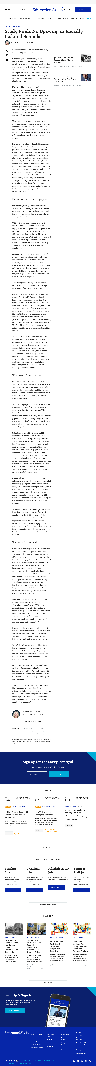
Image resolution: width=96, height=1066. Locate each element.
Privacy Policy (25, 1063)
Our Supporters (36, 1044)
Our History (34, 1037)
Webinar (8, 809)
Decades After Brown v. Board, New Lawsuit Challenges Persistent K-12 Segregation (12, 946)
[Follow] (38, 711)
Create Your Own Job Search (48, 904)
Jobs (76, 18)
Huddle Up (19, 834)
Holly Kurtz (17, 43)
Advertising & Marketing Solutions (80, 1037)
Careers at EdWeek (37, 1047)
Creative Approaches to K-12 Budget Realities (76, 811)
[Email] (37, 774)
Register (8, 833)
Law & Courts (58, 74)
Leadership (7, 18)
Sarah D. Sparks (58, 66)
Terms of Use (12, 1063)
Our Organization (36, 1034)
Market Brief (87, 18)
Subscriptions (65, 1034)
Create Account (14, 1010)
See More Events (48, 848)
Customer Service (51, 1043)
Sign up (59, 774)
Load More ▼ (48, 982)
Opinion (68, 18)
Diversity (26, 733)
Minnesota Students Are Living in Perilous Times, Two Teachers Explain (80, 946)
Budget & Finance (71, 806)
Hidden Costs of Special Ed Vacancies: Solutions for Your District (16, 815)
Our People (34, 1041)
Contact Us (50, 1031)
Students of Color (29, 728)
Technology (57, 18)
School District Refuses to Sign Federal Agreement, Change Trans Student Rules (34, 946)
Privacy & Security (49, 806)
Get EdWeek (65, 1031)
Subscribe (83, 9)
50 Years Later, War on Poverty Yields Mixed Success (63, 60)
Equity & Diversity (12, 26)
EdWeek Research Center (36, 715)
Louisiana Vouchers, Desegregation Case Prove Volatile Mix (65, 79)
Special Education (18, 806)
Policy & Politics (22, 18)
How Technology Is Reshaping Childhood (44, 813)
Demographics (37, 733)
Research (41, 728)
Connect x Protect (51, 831)
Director (25, 715)
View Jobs (13, 890)
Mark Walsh (57, 85)
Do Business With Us (80, 1031)
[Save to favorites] (7, 55)
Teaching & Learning (40, 18)
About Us (34, 1031)
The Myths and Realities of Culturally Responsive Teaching (56, 946)
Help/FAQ (49, 1039)
